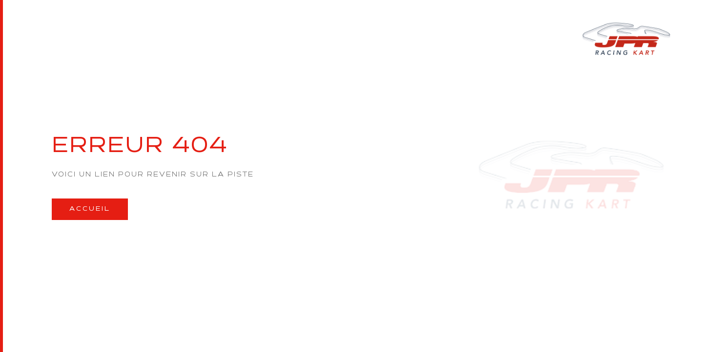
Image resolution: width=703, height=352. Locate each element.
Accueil (89, 209)
